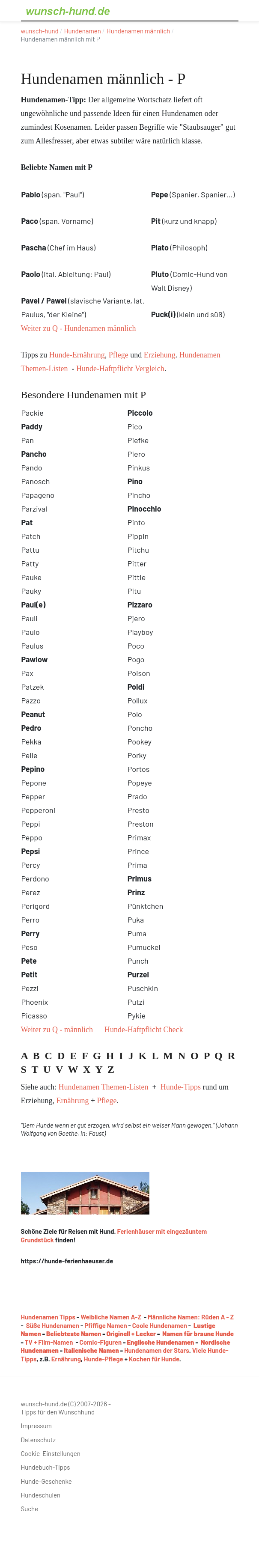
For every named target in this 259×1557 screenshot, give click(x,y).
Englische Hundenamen (160, 1342)
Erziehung (160, 355)
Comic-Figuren (101, 1342)
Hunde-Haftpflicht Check (143, 1029)
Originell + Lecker (131, 1333)
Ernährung (72, 1100)
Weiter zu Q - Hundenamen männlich (78, 328)
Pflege (118, 355)
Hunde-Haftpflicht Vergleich (120, 368)
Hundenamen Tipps (48, 1317)
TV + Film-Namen (49, 1342)
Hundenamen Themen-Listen (103, 1087)
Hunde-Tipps (181, 1087)
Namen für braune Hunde (198, 1333)
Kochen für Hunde (154, 1359)
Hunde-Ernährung (77, 355)
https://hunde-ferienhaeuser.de (67, 1261)
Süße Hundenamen (52, 1325)
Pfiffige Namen (105, 1325)
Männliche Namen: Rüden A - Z (191, 1317)
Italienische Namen (91, 1350)
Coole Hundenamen (159, 1325)
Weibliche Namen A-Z (110, 1317)
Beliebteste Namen (73, 1333)
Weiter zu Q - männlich (57, 1029)
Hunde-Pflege (103, 1359)
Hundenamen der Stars (156, 1350)
